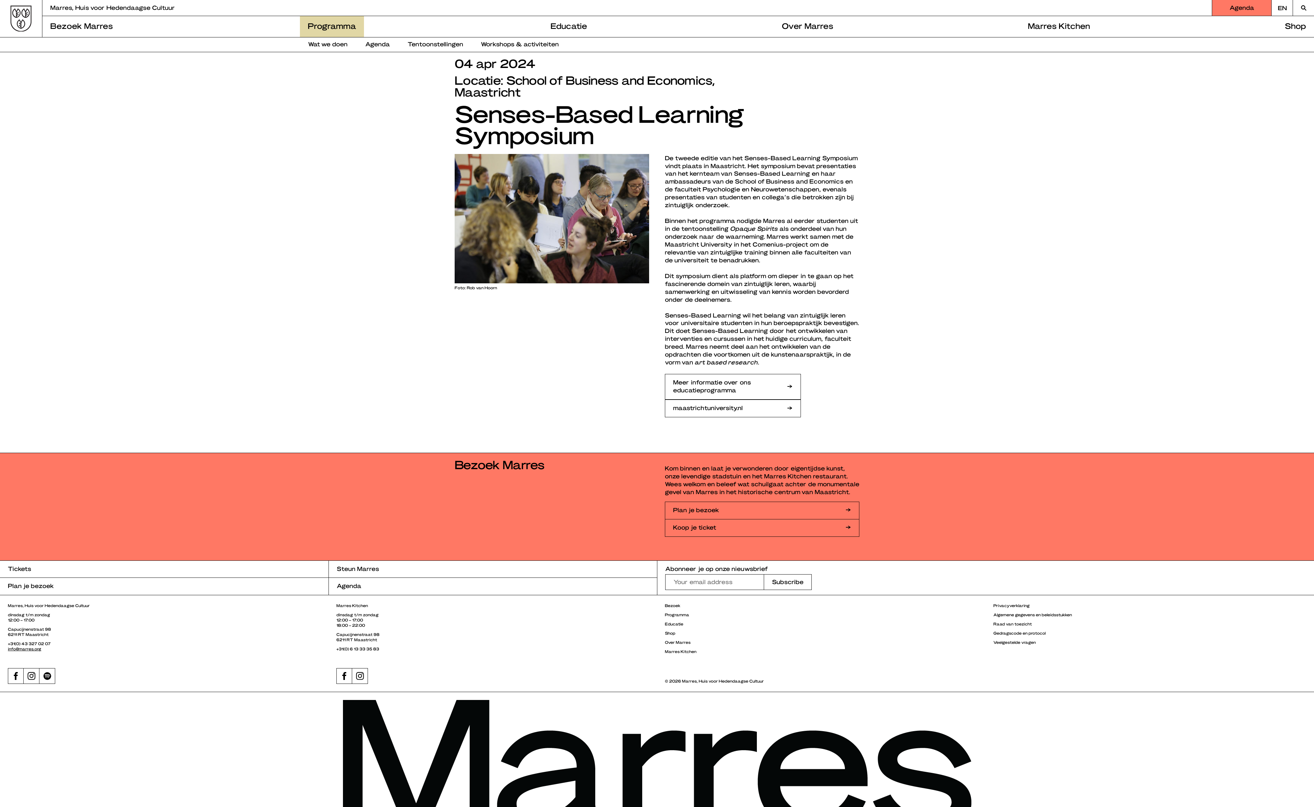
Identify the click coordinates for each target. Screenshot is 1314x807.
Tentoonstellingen (435, 43)
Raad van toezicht (1012, 624)
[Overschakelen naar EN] (1282, 8)
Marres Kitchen (1059, 25)
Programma (332, 25)
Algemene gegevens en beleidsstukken (1032, 614)
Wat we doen (328, 43)
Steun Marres (358, 568)
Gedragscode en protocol (1019, 633)
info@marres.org (24, 648)
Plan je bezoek (31, 585)
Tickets (19, 568)
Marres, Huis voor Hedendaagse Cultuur (112, 7)
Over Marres (807, 25)
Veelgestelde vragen (1014, 642)
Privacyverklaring (1011, 605)
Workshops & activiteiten (520, 43)
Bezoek (672, 605)
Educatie (569, 25)
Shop (1295, 25)
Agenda (1242, 7)
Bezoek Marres (81, 25)
